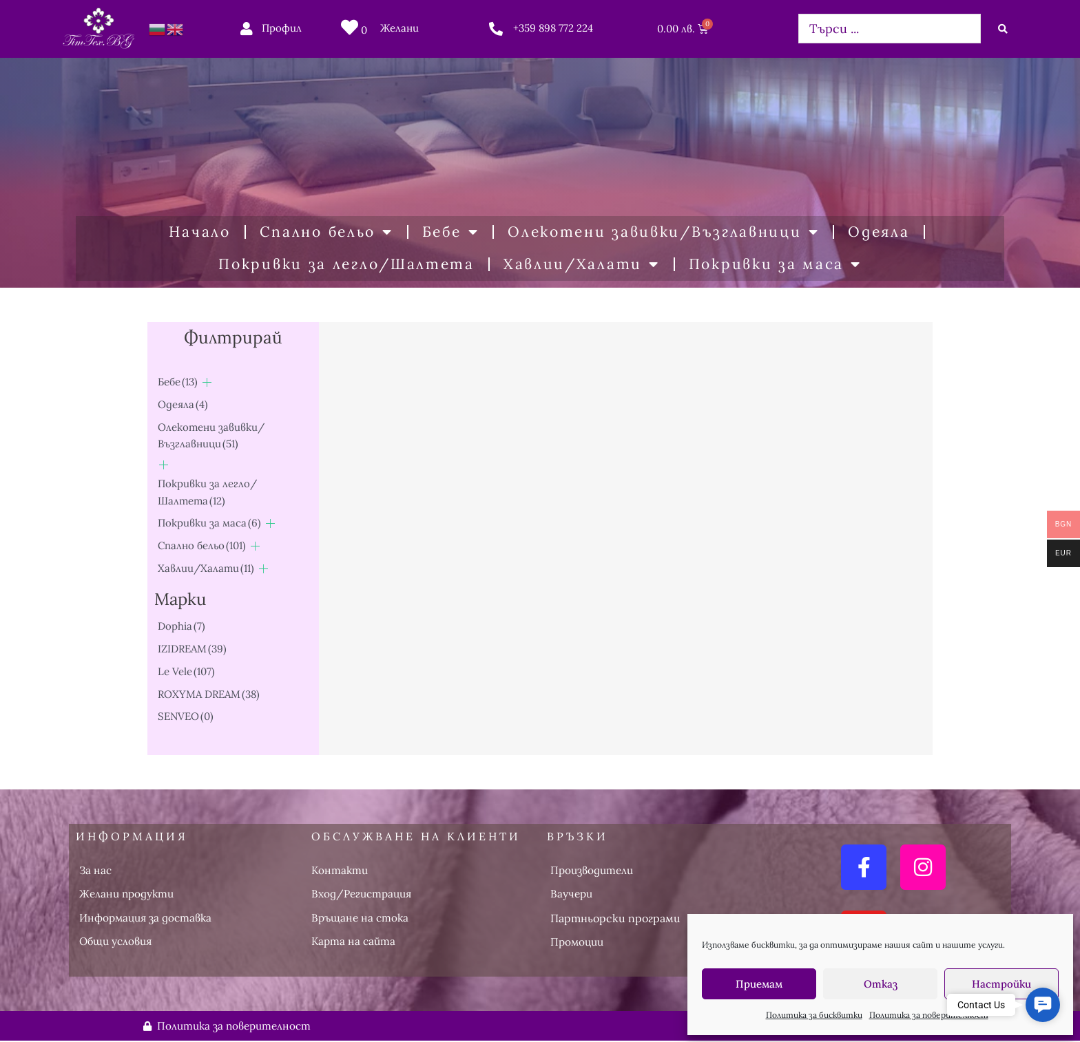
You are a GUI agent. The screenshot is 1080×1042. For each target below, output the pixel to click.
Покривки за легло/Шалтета (346, 264)
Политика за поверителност (928, 1015)
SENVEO (186, 716)
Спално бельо (326, 232)
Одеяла (878, 231)
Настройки (1001, 983)
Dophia (181, 625)
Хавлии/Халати (581, 265)
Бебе (450, 232)
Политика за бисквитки (814, 1015)
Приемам (759, 983)
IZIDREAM (192, 648)
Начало (199, 231)
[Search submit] (1003, 29)
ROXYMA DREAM (209, 694)
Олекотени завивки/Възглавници (663, 232)
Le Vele (186, 671)
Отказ (880, 983)
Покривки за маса (775, 265)
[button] (1043, 1005)
